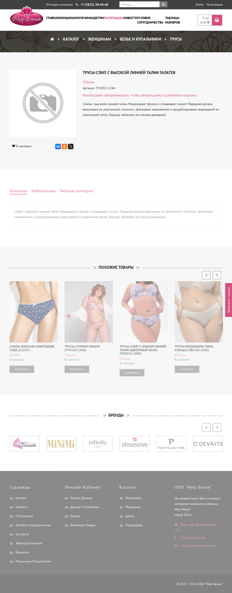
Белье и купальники (140, 39)
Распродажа (113, 18)
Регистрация (214, 5)
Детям (99, 18)
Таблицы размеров (172, 20)
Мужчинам (85, 18)
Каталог (70, 39)
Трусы (175, 39)
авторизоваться (116, 95)
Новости (130, 18)
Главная (52, 18)
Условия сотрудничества (150, 20)
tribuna (88, 82)
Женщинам (68, 18)
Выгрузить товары (229, 300)
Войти (199, 5)
